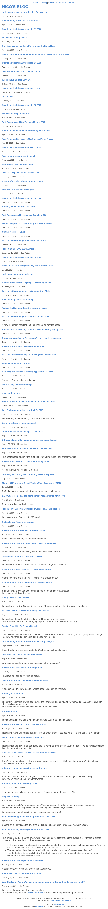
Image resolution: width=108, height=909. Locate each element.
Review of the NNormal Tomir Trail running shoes (25, 461)
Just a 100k (7, 96)
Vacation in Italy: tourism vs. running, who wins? (25, 611)
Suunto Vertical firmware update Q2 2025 (21, 105)
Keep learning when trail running (18, 299)
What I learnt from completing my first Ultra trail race (27, 266)
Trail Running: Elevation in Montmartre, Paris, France (27, 139)
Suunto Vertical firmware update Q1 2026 (21, 29)
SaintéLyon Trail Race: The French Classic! (23, 556)
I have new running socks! (14, 37)
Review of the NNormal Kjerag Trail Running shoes (26, 283)
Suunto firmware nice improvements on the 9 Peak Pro (28, 401)
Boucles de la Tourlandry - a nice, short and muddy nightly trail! (32, 329)
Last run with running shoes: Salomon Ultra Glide (26, 291)
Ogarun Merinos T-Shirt (13, 232)
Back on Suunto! (10, 711)
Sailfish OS (52, 3)
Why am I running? (11, 796)
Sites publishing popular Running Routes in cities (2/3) (28, 816)
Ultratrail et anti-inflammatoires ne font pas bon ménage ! (29, 440)
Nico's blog (15, 6)
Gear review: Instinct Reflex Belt (17, 164)
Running (43, 3)
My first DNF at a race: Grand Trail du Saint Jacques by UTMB (31, 483)
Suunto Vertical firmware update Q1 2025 (21, 147)
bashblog (39, 906)
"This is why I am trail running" (17, 385)
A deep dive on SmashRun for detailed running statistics (29, 753)
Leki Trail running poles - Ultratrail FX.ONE (22, 410)
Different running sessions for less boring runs (24, 768)
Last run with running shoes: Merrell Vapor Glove (26, 316)
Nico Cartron (59, 904)
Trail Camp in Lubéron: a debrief (17, 274)
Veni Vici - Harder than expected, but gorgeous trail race (29, 355)
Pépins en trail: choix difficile (16, 363)
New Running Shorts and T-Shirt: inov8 (21, 20)
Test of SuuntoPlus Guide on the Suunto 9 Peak (25, 680)
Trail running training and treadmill (19, 156)
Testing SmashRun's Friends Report (19, 626)
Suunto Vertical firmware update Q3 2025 (21, 88)
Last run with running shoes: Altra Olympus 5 (24, 240)
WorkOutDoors (35, 893)
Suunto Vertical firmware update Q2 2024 (21, 257)
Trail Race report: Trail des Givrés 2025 (21, 173)
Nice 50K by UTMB (11, 393)
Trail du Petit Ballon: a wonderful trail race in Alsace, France (31, 509)
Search (35, 3)
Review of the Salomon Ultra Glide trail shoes (24, 724)
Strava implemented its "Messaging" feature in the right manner (32, 338)
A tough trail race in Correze (15, 598)
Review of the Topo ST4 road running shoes (23, 346)
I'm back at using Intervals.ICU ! (17, 113)
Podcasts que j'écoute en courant (18, 522)
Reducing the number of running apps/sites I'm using (27, 372)
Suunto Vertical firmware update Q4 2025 (21, 63)
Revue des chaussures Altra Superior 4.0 (21, 873)
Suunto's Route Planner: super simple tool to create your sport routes (35, 54)
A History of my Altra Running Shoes (20, 783)
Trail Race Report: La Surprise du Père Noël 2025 (25, 12)
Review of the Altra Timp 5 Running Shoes (22, 181)
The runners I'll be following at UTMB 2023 (22, 431)
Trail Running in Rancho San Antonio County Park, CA (28, 641)
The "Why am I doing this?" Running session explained (28, 474)
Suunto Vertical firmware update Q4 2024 (21, 198)
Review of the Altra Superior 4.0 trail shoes (22, 860)
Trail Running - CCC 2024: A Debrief (19, 249)
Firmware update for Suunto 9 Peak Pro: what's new (27, 448)
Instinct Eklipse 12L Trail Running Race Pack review (27, 223)
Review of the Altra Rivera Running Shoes (22, 667)
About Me (71, 3)
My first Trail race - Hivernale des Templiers (23, 737)
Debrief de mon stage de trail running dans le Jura (26, 130)
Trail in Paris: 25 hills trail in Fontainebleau (22, 654)
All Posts (62, 3)
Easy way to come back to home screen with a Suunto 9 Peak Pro (33, 496)
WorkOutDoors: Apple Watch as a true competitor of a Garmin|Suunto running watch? (43, 882)
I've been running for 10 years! (16, 80)
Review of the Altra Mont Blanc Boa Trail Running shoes (29, 543)
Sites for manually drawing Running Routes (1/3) (25, 829)
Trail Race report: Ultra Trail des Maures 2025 (23, 122)
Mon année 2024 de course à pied (18, 189)
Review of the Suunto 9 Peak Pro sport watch (24, 530)
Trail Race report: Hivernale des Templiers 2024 (25, 215)
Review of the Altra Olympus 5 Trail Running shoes (26, 569)
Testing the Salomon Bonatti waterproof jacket (24, 308)
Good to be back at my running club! (19, 423)
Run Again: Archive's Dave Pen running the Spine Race (28, 46)
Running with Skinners (13, 693)
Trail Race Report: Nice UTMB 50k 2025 (21, 71)
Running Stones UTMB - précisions (19, 206)
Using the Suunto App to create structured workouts (27, 582)
